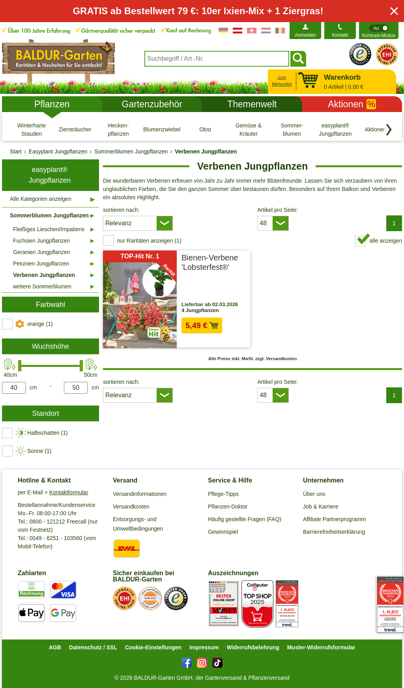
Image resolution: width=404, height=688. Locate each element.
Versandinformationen (139, 494)
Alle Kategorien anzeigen (40, 199)
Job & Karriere (320, 506)
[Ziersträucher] (75, 129)
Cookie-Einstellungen (153, 647)
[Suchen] (298, 59)
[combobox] (216, 59)
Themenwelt (252, 104)
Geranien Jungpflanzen (41, 252)
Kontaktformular (68, 492)
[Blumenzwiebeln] (161, 129)
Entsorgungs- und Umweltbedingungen (138, 524)
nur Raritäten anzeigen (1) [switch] (149, 240)
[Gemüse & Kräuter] (248, 129)
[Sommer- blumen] (292, 129)
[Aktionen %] (378, 129)
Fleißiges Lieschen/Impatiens (48, 229)
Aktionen (352, 104)
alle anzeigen (385, 240)
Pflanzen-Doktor (227, 506)
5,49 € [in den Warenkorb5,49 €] (201, 325)
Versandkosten (131, 506)
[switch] (378, 30)
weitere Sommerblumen (42, 286)
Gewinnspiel (223, 532)
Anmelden (305, 35)
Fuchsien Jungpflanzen (41, 240)
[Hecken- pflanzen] (118, 129)
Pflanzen (52, 104)
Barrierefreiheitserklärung (334, 532)
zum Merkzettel (282, 80)
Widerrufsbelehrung (253, 647)
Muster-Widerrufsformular (321, 647)
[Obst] (205, 129)
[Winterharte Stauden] (31, 129)
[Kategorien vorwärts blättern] (389, 130)
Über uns (314, 494)
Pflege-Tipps (223, 494)
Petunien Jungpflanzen (41, 263)
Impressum (204, 647)
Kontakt (340, 35)
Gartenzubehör (152, 104)
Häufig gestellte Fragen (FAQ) (244, 519)
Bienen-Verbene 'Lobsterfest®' (209, 262)
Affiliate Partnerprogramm (334, 519)
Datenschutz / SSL (93, 647)
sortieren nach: (121, 210)
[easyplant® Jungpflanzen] (335, 129)
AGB (55, 647)
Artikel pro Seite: (277, 210)
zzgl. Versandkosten (225, 338)
